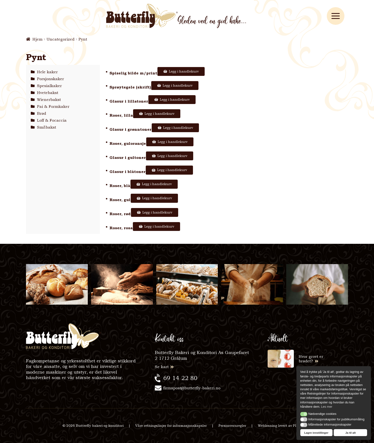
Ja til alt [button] (350, 432)
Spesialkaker (49, 85)
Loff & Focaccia (52, 120)
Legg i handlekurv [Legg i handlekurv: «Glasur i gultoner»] (172, 156)
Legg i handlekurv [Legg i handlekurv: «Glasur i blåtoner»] (172, 170)
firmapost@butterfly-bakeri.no (191, 388)
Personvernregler (232, 425)
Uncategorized (60, 39)
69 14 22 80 (180, 378)
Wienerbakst (49, 99)
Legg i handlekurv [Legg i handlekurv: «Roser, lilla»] (159, 113)
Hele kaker (47, 72)
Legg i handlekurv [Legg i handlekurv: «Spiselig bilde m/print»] (184, 71)
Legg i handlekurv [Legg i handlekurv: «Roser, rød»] (157, 212)
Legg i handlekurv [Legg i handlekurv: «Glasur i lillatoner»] (175, 99)
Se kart (162, 367)
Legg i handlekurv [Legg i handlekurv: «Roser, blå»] (157, 184)
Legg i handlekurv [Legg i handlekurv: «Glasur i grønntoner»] (178, 128)
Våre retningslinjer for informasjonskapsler (171, 425)
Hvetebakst (47, 92)
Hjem (37, 39)
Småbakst (46, 127)
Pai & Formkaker (53, 106)
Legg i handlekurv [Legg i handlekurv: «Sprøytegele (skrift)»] (177, 85)
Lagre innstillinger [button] (316, 432)
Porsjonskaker (50, 79)
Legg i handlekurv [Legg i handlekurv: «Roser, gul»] (157, 198)
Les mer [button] (326, 406)
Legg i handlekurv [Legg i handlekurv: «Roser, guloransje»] (172, 142)
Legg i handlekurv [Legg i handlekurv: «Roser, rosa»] (159, 226)
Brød (41, 113)
